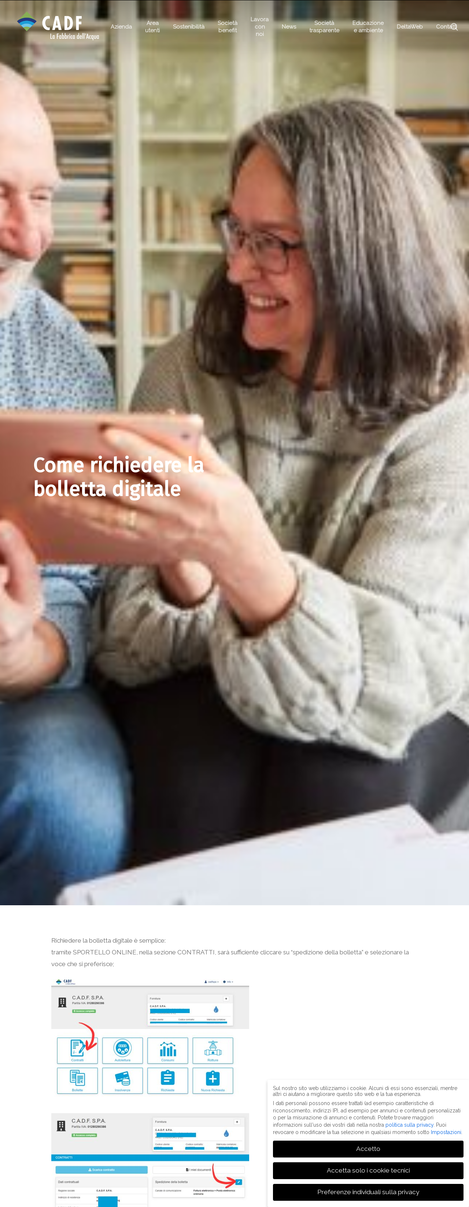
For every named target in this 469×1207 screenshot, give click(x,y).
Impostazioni (446, 1132)
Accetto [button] (368, 1148)
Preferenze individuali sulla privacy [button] (368, 1192)
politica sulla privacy (409, 1125)
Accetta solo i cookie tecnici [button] (368, 1170)
